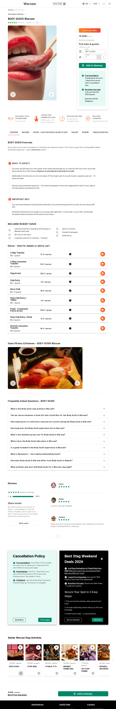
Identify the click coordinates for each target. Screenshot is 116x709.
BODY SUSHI (8, 666)
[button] (80, 51)
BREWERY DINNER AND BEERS (62, 668)
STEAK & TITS (45, 666)
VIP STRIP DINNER (79, 670)
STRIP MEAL (26, 666)
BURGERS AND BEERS (97, 668)
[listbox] (30, 233)
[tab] (14, 132)
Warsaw (10, 10)
